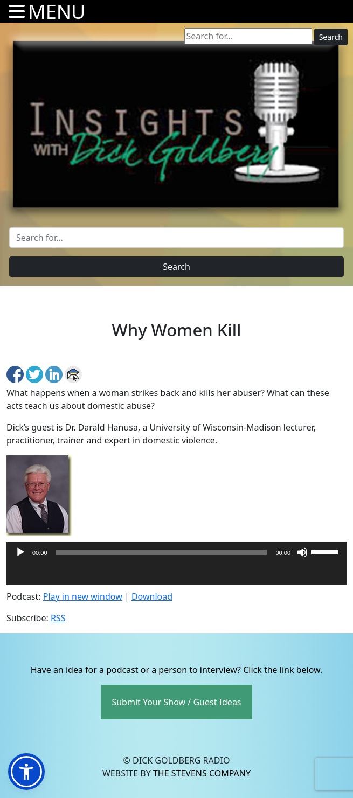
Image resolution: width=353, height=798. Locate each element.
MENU (56, 11)
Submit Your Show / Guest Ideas (176, 702)
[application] (176, 574)
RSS (58, 618)
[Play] (20, 552)
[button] (26, 771)
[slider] (161, 552)
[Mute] (302, 552)
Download (151, 596)
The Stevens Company (202, 773)
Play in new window (82, 596)
